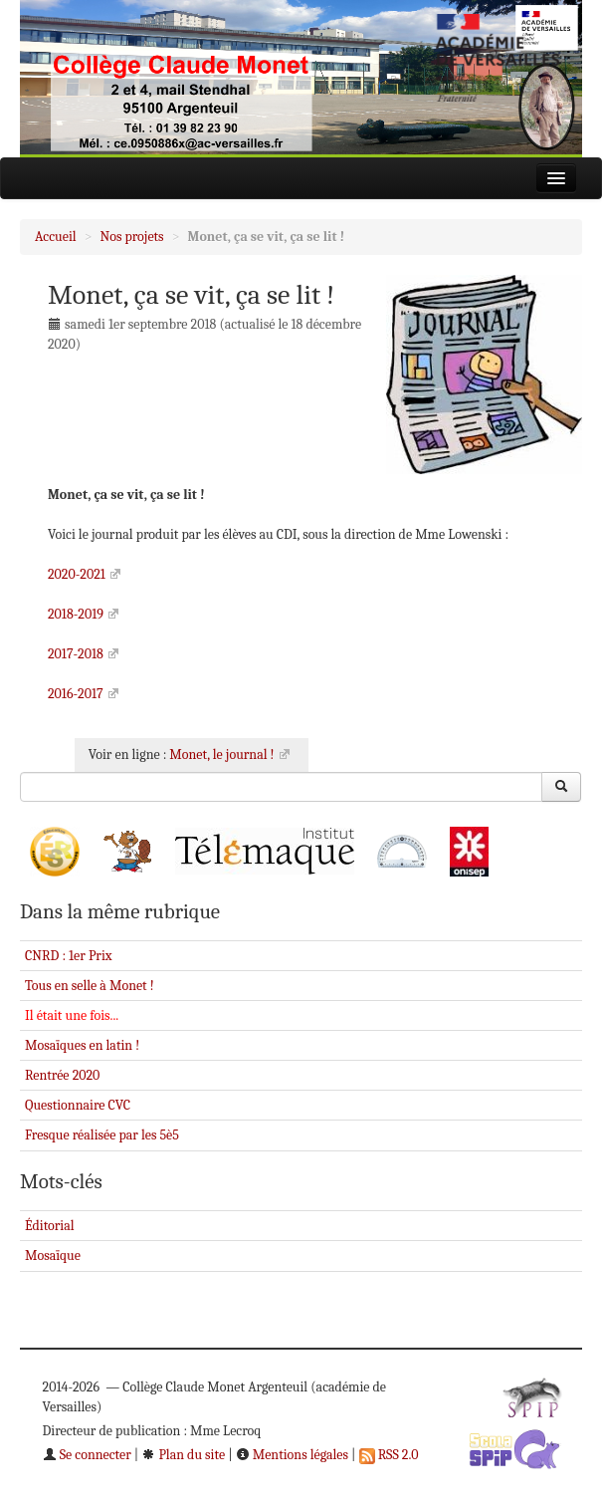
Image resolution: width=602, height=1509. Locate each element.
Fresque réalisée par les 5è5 (102, 1135)
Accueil (56, 236)
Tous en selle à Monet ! (89, 985)
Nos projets (132, 236)
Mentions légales (292, 1454)
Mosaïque (53, 1255)
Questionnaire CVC (77, 1105)
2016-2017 (75, 693)
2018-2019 (75, 614)
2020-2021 (76, 574)
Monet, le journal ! (221, 754)
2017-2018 (75, 653)
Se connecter (87, 1454)
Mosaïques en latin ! (82, 1045)
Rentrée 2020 (62, 1075)
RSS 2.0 (389, 1454)
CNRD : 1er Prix (68, 955)
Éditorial (50, 1225)
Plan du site (183, 1454)
